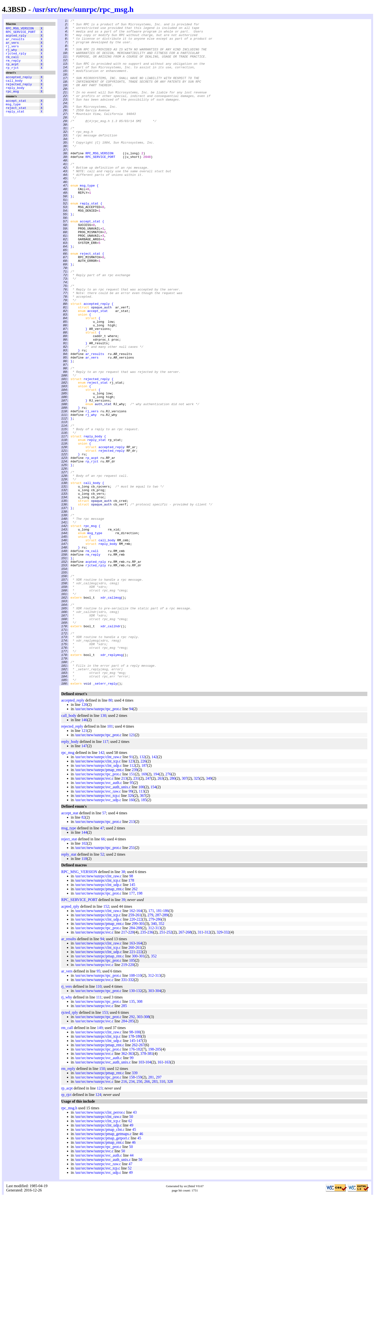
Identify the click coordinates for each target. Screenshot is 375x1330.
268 (188, 1065)
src (52, 9)
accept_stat (16, 113)
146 (84, 853)
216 (124, 1215)
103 (141, 1195)
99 (130, 924)
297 (159, 1210)
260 (131, 1081)
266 (147, 1215)
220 (132, 1053)
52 (102, 988)
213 (124, 912)
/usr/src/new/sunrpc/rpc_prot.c (98, 842)
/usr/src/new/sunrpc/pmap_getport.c (102, 1271)
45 (134, 1263)
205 (158, 1182)
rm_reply (13, 67)
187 (144, 899)
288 (139, 1061)
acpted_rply (16, 37)
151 (132, 907)
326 (130, 929)
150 (102, 1202)
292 (132, 1150)
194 (156, 907)
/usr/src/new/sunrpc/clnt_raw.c (98, 890)
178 (131, 1014)
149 (100, 1161)
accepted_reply (19, 86)
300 (135, 1089)
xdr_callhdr (110, 748)
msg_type (13, 118)
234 (132, 1215)
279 (150, 1048)
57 (104, 946)
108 (132, 1109)
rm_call (12, 63)
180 (138, 1170)
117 (105, 875)
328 (170, 1215)
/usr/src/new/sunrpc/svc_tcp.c (97, 929)
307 (185, 912)
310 (162, 1215)
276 (168, 907)
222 (139, 1053)
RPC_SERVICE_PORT (21, 33)
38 (123, 1005)
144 (84, 966)
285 (124, 1139)
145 (132, 1018)
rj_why (11, 55)
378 (143, 1187)
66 (103, 972)
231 (136, 912)
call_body (14, 90)
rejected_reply (19, 95)
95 (131, 916)
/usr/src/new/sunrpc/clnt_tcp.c (98, 894)
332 (226, 1065)
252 (169, 1065)
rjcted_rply (16, 59)
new (65, 9)
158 (132, 1210)
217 (124, 1065)
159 (139, 1210)
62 (130, 1254)
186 (166, 1044)
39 (123, 1033)
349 (209, 912)
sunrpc (86, 9)
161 (160, 1195)
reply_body (15, 99)
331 (124, 1113)
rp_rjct (12, 76)
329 (219, 1065)
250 (139, 1215)
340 (154, 1057)
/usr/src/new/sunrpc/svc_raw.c (98, 924)
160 (132, 933)
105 (132, 1094)
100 (141, 920)
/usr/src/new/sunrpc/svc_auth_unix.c (103, 920)
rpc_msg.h (116, 9)
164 (139, 1044)
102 (84, 977)
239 (135, 903)
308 (140, 1135)
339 (135, 1206)
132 (142, 890)
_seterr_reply (105, 817)
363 (131, 1187)
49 (131, 1258)
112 (132, 899)
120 (84, 838)
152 (106, 1040)
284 (132, 1061)
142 (101, 886)
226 (143, 894)
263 (160, 912)
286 (158, 1053)
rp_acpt (12, 72)
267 (181, 1065)
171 (151, 1044)
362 (124, 1187)
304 (158, 1124)
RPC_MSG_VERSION (20, 29)
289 (165, 1048)
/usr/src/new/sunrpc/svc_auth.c (98, 916)
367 (143, 929)
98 (131, 1009)
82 (83, 951)
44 (131, 1289)
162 (132, 1044)
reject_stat (16, 122)
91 (131, 890)
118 (84, 992)
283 (155, 1215)
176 (132, 1182)
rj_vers (12, 50)
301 (141, 1057)
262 (135, 1022)
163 (132, 1076)
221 (132, 1085)
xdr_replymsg (111, 782)
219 (124, 1098)
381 (150, 1187)
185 (144, 933)
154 (153, 920)
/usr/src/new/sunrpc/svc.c (94, 912)
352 (161, 1057)
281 (151, 1210)
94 (131, 842)
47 (102, 961)
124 (98, 1228)
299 (135, 1057)
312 (151, 1061)
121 (84, 864)
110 (139, 1109)
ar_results (15, 42)
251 (132, 981)
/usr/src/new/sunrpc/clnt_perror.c (100, 1246)
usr (40, 9)
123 (131, 894)
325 (197, 912)
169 (144, 907)
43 (135, 1246)
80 (110, 833)
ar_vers (12, 46)
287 (158, 1048)
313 (158, 1061)
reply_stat (15, 126)
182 (139, 1182)
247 (148, 912)
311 (200, 1065)
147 (84, 879)
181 (159, 1044)
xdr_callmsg (110, 713)
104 (148, 1195)
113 (141, 924)
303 (151, 1124)
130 (103, 849)
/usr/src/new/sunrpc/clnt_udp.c (98, 899)
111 (99, 1130)
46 (141, 1267)
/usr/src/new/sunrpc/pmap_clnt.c (99, 1263)
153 (105, 1146)
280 (172, 912)
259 (131, 1048)
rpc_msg (12, 103)
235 (143, 1065)
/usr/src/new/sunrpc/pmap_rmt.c (99, 903)
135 (132, 1135)
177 (132, 1026)
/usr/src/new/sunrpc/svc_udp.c (98, 933)
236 (150, 1065)
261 (138, 1048)
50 (131, 1250)
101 (110, 860)
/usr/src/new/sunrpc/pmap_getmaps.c (103, 1267)
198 (140, 1026)
